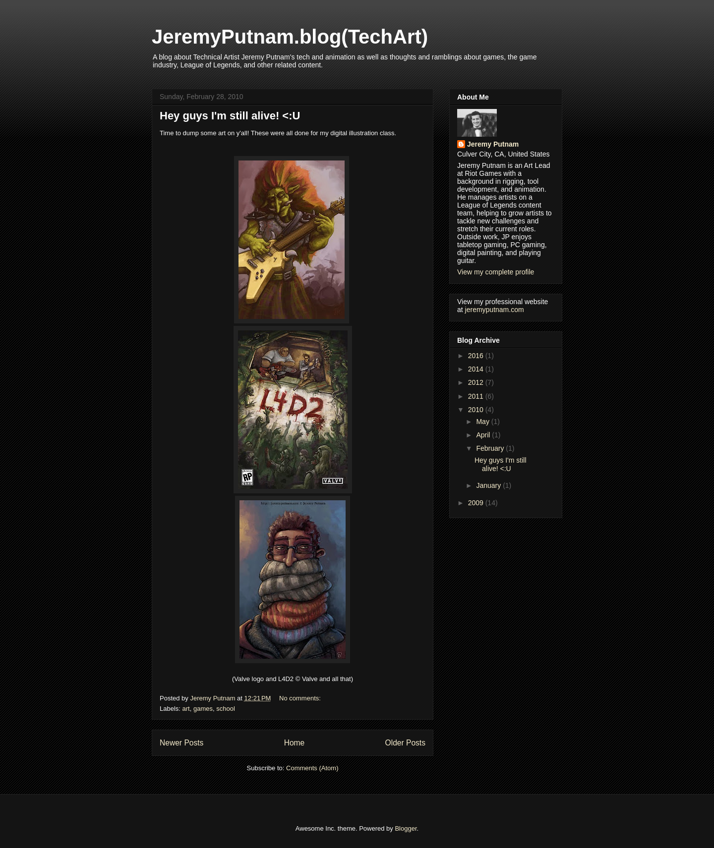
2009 (476, 503)
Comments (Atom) (312, 768)
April (484, 435)
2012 (476, 382)
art (186, 708)
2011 (476, 396)
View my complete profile (495, 272)
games (203, 708)
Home (294, 743)
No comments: (300, 698)
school (225, 708)
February (491, 448)
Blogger (405, 828)
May (483, 421)
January (489, 485)
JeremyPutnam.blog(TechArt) (290, 37)
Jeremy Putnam (493, 144)
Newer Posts (181, 743)
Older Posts (405, 743)
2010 (476, 410)
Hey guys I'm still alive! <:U (230, 115)
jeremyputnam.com (494, 310)
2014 (476, 369)
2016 (476, 356)
